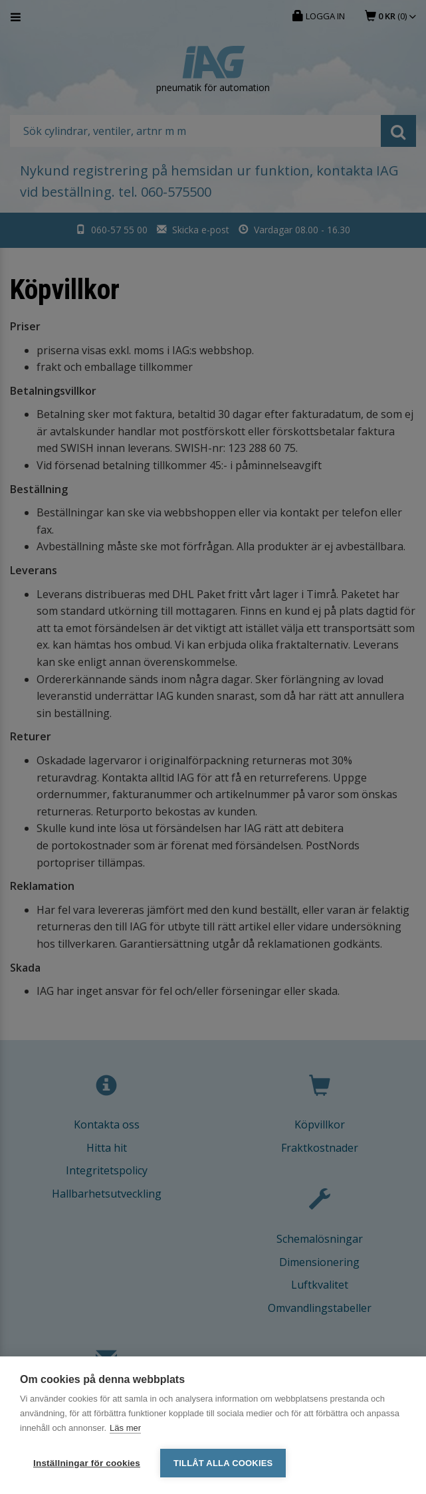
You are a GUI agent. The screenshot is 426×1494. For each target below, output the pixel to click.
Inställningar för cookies (86, 1463)
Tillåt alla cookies (222, 1463)
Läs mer (125, 1428)
